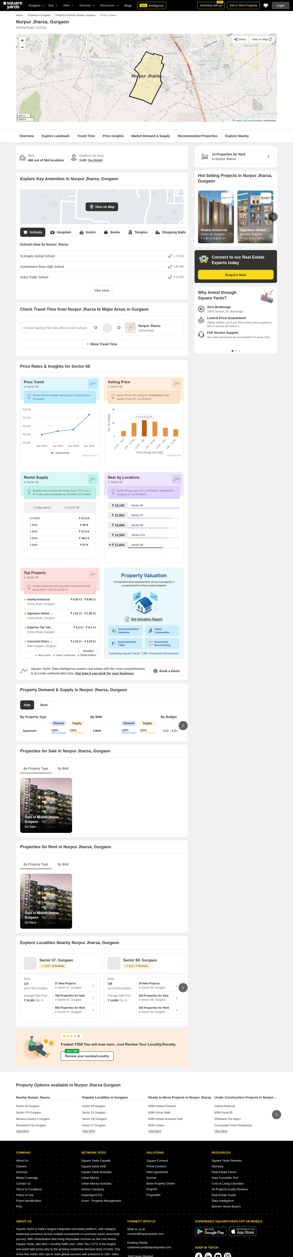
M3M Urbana (156, 1125)
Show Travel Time (102, 344)
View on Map (101, 207)
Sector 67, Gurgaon (56, 960)
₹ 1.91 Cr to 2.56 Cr (252, 238)
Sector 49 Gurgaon (27, 1106)
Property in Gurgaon (39, 15)
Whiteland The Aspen (227, 1119)
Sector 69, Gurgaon (140, 960)
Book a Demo (167, 671)
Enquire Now (235, 275)
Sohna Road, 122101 (31, 27)
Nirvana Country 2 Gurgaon (33, 1119)
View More (101, 290)
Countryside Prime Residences (233, 1125)
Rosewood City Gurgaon (31, 1125)
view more (22, 1131)
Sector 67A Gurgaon (28, 1112)
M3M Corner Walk (159, 1112)
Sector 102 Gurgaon (94, 1119)
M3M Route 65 (223, 1112)
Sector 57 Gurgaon (93, 1125)
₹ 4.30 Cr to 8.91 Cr (213, 238)
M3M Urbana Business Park (165, 1119)
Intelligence (152, 5)
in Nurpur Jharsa (234, 156)
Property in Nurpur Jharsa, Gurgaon (75, 15)
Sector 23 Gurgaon (93, 1112)
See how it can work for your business (104, 673)
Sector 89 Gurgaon (93, 1106)
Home (19, 15)
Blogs (128, 5)
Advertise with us (211, 4)
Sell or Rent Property (243, 5)
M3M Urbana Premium (162, 1106)
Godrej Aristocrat (224, 1106)
